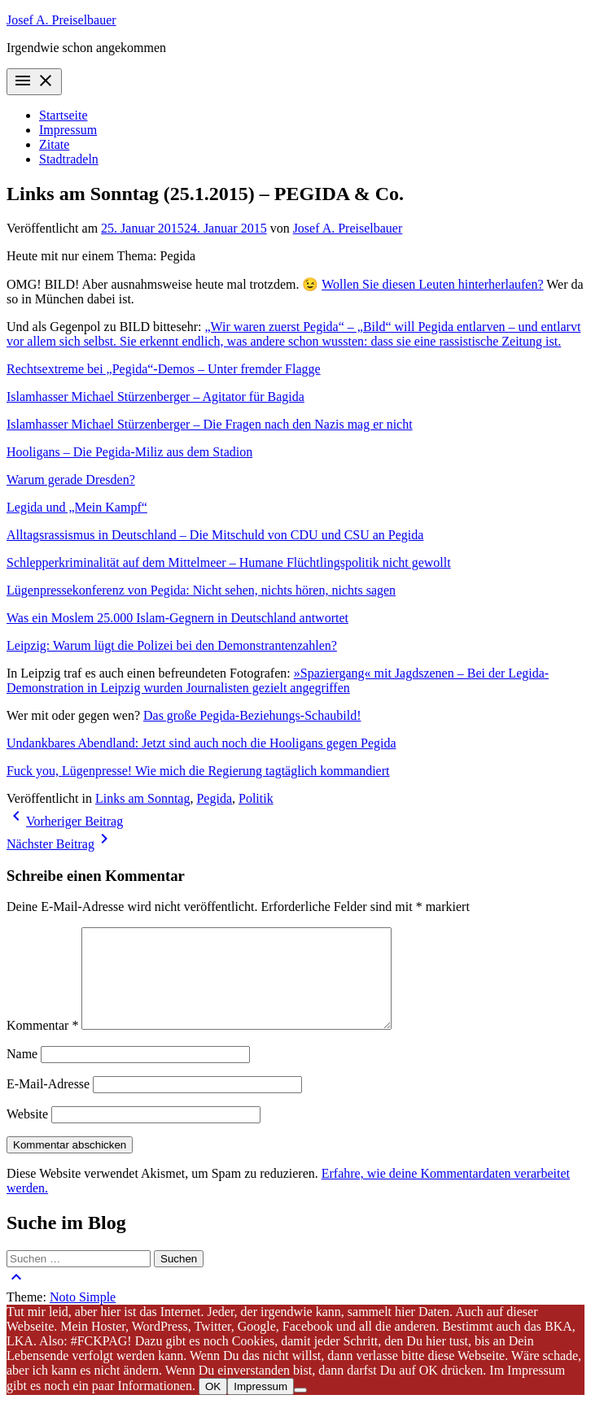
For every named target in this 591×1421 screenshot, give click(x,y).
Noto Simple (83, 1316)
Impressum (68, 130)
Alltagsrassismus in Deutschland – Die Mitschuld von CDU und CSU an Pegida (215, 535)
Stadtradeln (68, 159)
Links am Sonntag (142, 798)
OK (213, 1406)
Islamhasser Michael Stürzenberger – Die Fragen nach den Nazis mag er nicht (210, 424)
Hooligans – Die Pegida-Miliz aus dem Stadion (129, 452)
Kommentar (42, 1045)
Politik (256, 798)
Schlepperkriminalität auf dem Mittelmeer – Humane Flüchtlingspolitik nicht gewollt (229, 562)
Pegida (214, 798)
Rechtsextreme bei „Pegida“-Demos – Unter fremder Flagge (164, 369)
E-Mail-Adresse (48, 1103)
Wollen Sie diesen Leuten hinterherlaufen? (432, 284)
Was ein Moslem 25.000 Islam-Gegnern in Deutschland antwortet (177, 618)
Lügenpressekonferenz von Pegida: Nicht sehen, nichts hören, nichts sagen (201, 590)
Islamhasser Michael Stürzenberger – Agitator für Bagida (155, 396)
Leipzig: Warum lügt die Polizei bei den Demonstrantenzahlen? (172, 645)
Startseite (63, 115)
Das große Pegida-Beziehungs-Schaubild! (252, 715)
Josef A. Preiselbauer (61, 20)
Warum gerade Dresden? (71, 479)
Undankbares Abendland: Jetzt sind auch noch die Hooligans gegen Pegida (201, 743)
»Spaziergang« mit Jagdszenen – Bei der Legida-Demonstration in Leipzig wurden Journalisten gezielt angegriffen (278, 680)
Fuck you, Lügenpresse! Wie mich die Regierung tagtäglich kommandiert (198, 771)
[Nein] (300, 1409)
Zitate (54, 144)
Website (27, 1133)
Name (22, 1073)
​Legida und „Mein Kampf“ (77, 507)
